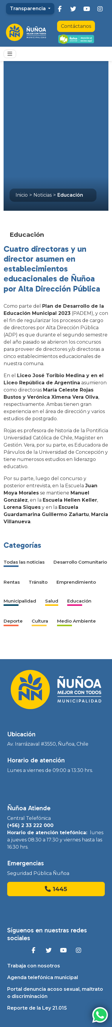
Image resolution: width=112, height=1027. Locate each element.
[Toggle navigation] (10, 54)
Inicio (22, 195)
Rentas (12, 582)
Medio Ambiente (76, 621)
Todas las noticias (24, 562)
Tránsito (38, 582)
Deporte (13, 621)
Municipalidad (20, 601)
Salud (51, 601)
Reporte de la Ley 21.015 (37, 1008)
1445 (56, 889)
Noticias (42, 195)
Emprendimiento (76, 582)
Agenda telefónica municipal (42, 977)
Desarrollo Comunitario (80, 562)
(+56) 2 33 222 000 (30, 825)
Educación (70, 195)
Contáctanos (76, 26)
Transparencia (28, 8)
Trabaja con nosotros (33, 966)
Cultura (40, 621)
